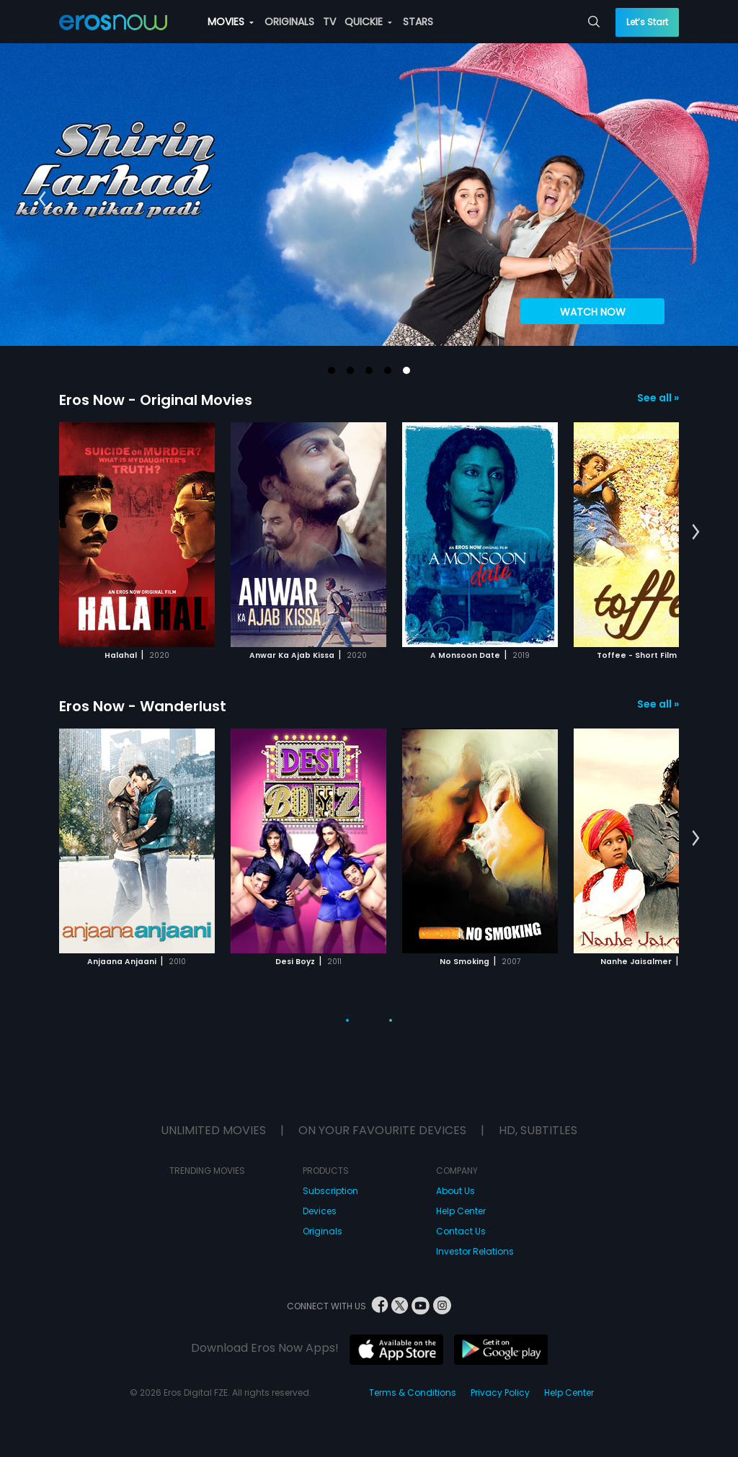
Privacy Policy (500, 1392)
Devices (320, 1211)
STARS (418, 21)
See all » (658, 398)
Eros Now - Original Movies (155, 400)
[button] (331, 370)
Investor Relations (475, 1251)
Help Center (461, 1211)
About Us (455, 1191)
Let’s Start (647, 22)
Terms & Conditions (412, 1392)
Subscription (330, 1191)
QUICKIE (368, 21)
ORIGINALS (289, 21)
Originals (322, 1231)
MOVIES (231, 21)
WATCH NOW (593, 312)
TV (329, 21)
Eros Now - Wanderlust (142, 706)
